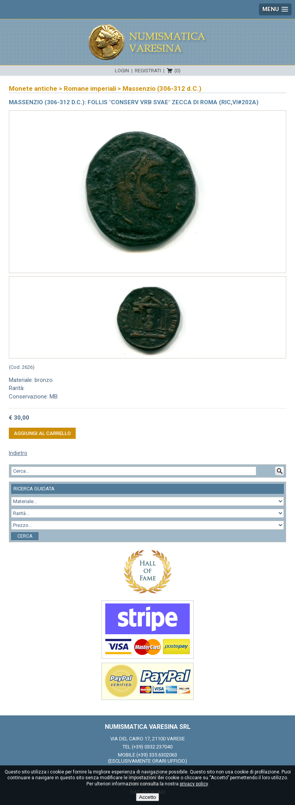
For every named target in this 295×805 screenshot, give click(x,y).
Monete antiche (33, 88)
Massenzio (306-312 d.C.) (162, 88)
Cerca (24, 536)
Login (122, 70)
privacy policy (194, 784)
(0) (177, 70)
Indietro (18, 453)
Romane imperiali (90, 88)
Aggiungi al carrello (42, 433)
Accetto (147, 797)
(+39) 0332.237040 (152, 747)
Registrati (148, 70)
